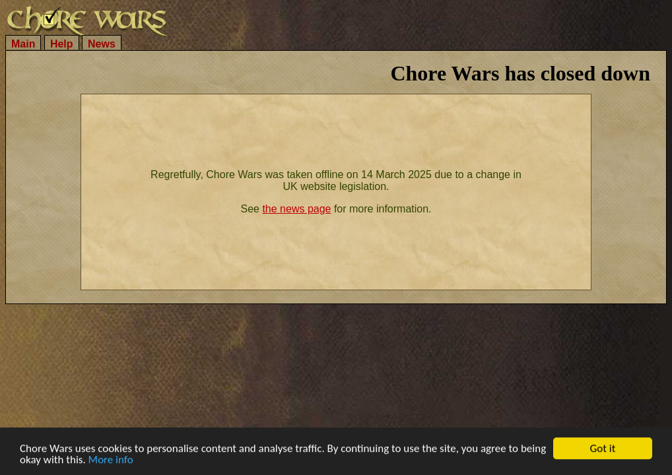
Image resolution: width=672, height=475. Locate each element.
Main (23, 43)
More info (110, 460)
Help (61, 43)
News (102, 43)
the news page (296, 208)
